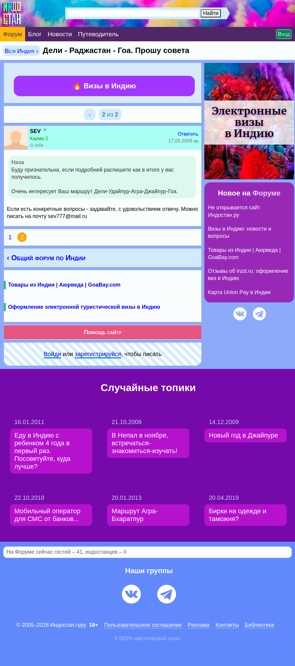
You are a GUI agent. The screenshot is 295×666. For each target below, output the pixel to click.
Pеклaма (199, 625)
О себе (36, 145)
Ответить (188, 134)
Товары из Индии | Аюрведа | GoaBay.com (64, 285)
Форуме (267, 193)
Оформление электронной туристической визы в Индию (84, 307)
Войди (52, 354)
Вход (284, 34)
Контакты (227, 625)
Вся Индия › (21, 50)
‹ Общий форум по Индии (46, 258)
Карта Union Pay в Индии (239, 292)
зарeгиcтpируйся (98, 354)
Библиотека (259, 625)
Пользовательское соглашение (143, 625)
